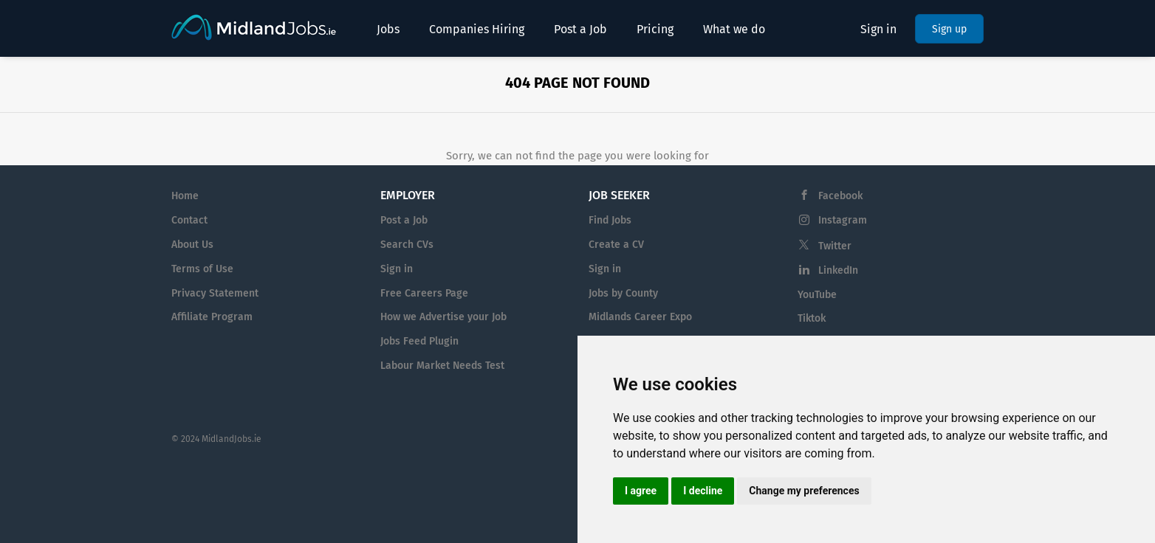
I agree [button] (641, 491)
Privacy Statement (214, 293)
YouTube (817, 294)
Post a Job (404, 220)
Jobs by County (623, 293)
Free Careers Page (424, 293)
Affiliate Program (212, 317)
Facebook (840, 196)
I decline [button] (702, 491)
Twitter (834, 246)
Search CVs (406, 244)
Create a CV (616, 244)
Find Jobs (610, 220)
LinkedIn (838, 270)
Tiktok (812, 318)
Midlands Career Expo (640, 317)
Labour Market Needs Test (442, 365)
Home (185, 196)
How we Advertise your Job (443, 317)
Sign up (949, 29)
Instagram (842, 220)
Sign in (878, 29)
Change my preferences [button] (804, 491)
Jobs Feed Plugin (419, 341)
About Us (192, 244)
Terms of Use (202, 269)
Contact (189, 220)
